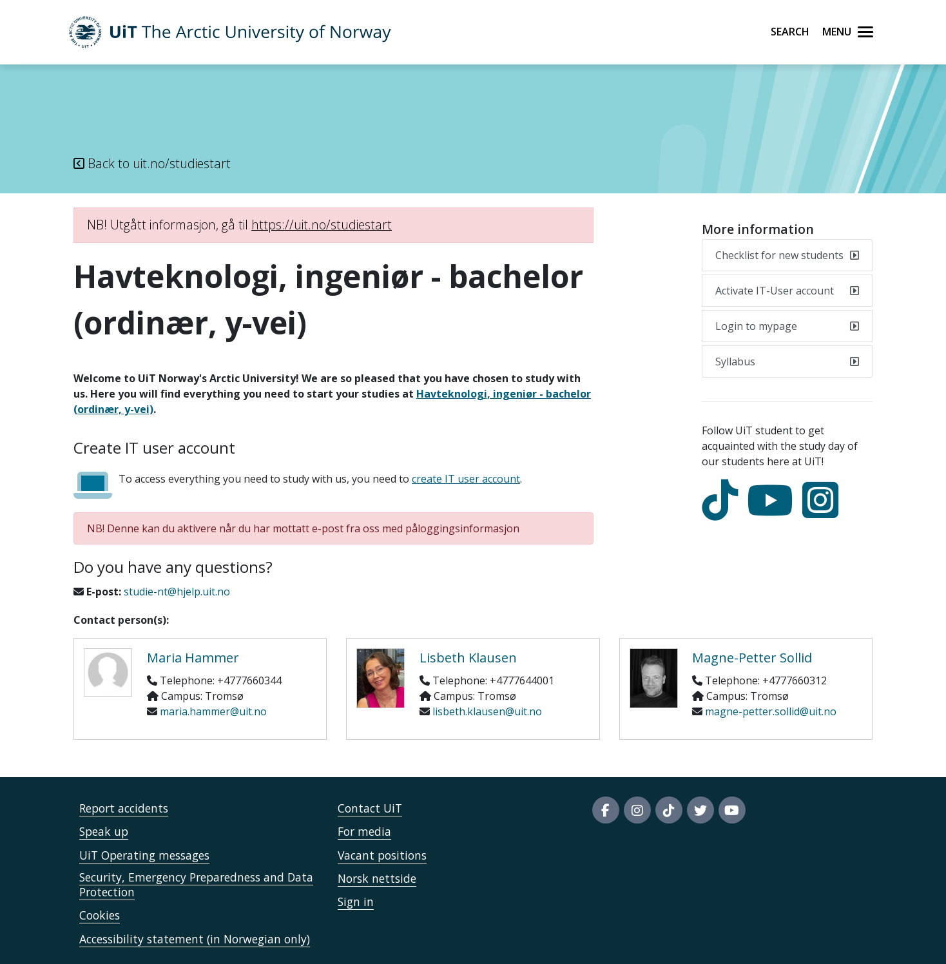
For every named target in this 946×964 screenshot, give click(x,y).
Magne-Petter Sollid (752, 657)
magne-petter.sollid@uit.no (770, 711)
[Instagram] (823, 512)
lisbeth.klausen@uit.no (487, 711)
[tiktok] (723, 512)
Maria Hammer (193, 657)
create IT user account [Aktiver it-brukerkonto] (466, 479)
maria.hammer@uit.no (213, 711)
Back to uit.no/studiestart (152, 163)
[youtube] (773, 512)
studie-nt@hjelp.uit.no (177, 591)
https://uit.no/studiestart (321, 224)
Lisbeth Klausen (468, 657)
